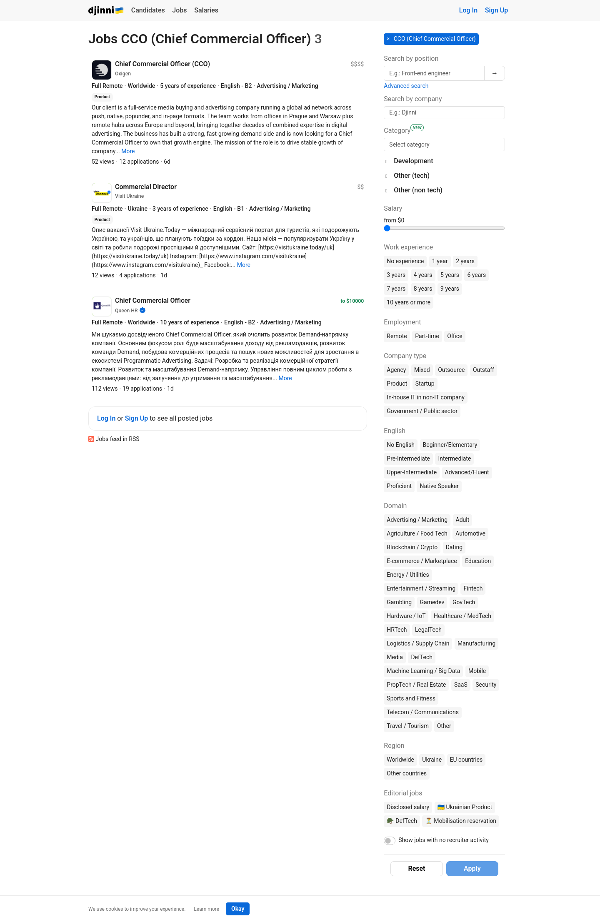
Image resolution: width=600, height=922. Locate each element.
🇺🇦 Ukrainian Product (465, 807)
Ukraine (432, 759)
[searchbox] (444, 144)
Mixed (422, 369)
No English (401, 444)
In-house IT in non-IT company (426, 397)
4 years (423, 275)
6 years (476, 275)
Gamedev (432, 602)
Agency (396, 369)
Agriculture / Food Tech (417, 533)
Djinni (106, 11)
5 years (449, 275)
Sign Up (496, 10)
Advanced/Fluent (467, 472)
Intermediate (454, 458)
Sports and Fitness (411, 698)
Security (485, 684)
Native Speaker (439, 486)
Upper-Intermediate (412, 472)
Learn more (206, 909)
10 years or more (408, 302)
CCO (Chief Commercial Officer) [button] (433, 38)
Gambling (399, 602)
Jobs (179, 10)
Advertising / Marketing (417, 519)
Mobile (477, 671)
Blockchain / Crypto (412, 547)
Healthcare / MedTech (462, 616)
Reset (416, 868)
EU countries (466, 759)
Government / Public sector (422, 411)
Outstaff (483, 369)
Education (478, 561)
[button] (128, 151)
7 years (396, 288)
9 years (449, 288)
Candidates (148, 10)
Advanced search (406, 85)
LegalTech (428, 629)
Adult (463, 519)
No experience (405, 261)
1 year (440, 261)
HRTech (397, 629)
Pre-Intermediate (408, 458)
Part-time (427, 336)
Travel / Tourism (408, 726)
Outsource (451, 369)
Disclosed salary (408, 807)
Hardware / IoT (406, 616)
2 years (465, 261)
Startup (425, 383)
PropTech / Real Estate (416, 684)
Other (444, 726)
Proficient (399, 486)
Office (454, 336)
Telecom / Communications (423, 712)
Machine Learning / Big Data (423, 671)
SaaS (461, 684)
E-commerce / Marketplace (422, 561)
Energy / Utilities (408, 574)
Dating (454, 547)
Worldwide (400, 759)
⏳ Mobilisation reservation (460, 820)
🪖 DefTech (402, 820)
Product (397, 383)
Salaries (206, 10)
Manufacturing (476, 643)
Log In (468, 10)
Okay (237, 908)
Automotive (470, 533)
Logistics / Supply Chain (418, 643)
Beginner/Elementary (450, 444)
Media (395, 657)
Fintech (472, 588)
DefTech (421, 657)
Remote (397, 336)
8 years (423, 288)
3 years (396, 275)
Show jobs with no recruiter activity (443, 840)
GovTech (463, 602)
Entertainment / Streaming (421, 588)
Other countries (407, 773)
